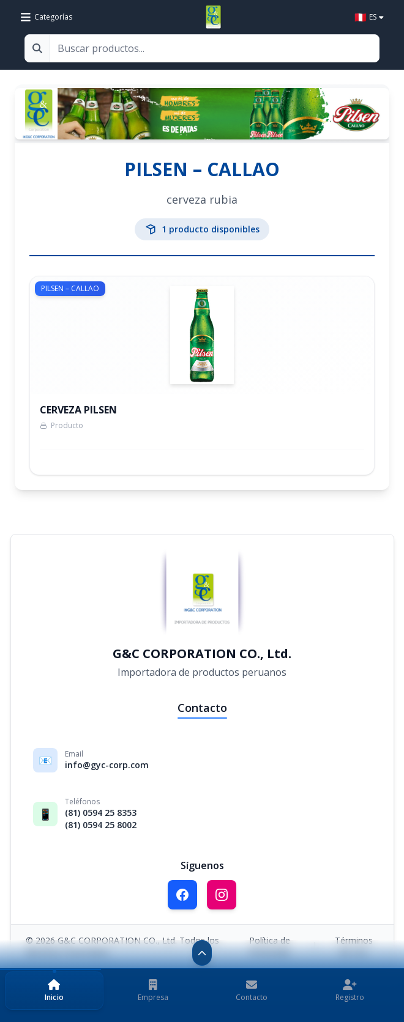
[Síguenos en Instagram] (221, 894)
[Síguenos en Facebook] (182, 894)
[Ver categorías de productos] (46, 17)
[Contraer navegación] (202, 953)
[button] (54, 990)
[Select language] (369, 17)
